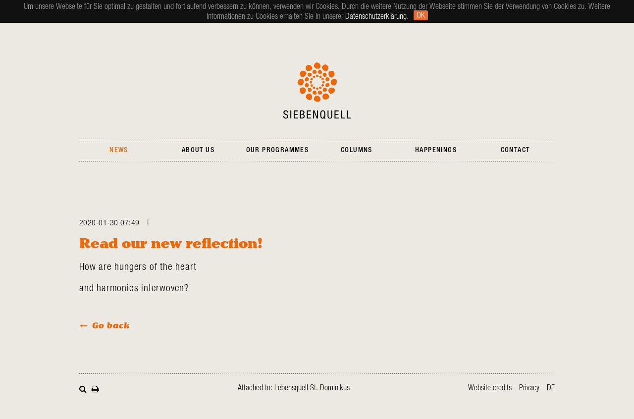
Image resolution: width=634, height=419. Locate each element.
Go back (111, 325)
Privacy (529, 388)
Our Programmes (277, 150)
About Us (198, 150)
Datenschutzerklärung (376, 16)
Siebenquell (317, 90)
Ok (421, 15)
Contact (515, 150)
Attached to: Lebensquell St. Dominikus (294, 388)
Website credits (490, 388)
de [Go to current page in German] (551, 388)
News (118, 150)
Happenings (436, 150)
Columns (356, 150)
